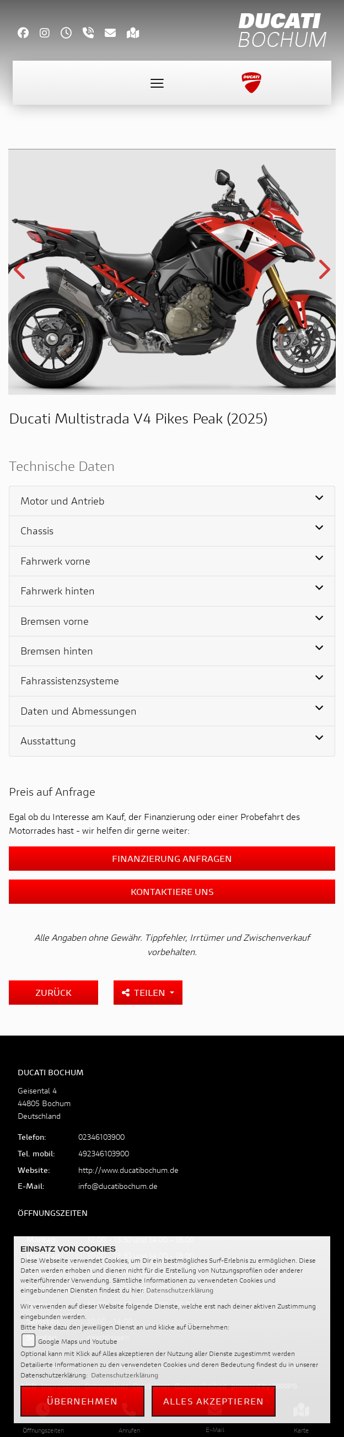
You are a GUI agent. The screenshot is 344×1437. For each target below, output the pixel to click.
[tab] (172, 501)
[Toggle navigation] (157, 82)
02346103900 (101, 1137)
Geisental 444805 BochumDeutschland (44, 1103)
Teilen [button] (145, 992)
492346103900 (103, 1153)
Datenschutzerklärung (179, 1290)
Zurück (53, 992)
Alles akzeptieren (213, 1401)
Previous (21, 273)
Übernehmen (83, 1401)
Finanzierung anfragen (172, 858)
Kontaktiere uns (172, 891)
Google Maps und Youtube (77, 1341)
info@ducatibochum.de (118, 1186)
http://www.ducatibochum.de (128, 1170)
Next (323, 273)
